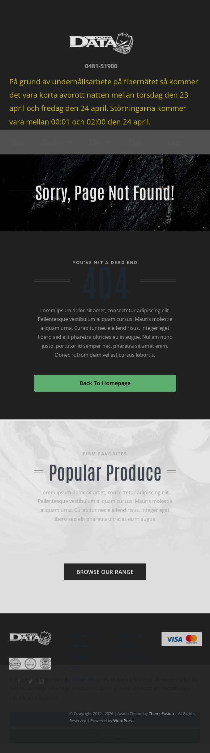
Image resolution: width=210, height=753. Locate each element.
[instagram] (41, 678)
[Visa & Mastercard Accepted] (185, 634)
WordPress (126, 720)
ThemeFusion (164, 713)
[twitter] (30, 678)
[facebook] (19, 678)
